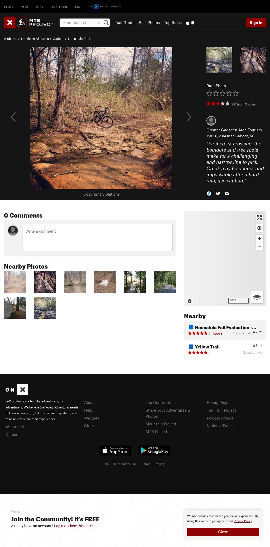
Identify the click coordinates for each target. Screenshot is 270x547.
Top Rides (173, 22)
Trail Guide (124, 22)
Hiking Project (219, 402)
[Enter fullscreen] (259, 218)
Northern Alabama (35, 38)
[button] (208, 193)
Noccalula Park (79, 38)
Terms (146, 464)
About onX (15, 426)
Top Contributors (161, 402)
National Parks (220, 425)
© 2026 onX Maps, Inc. (121, 464)
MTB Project (156, 431)
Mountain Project (161, 423)
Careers (12, 434)
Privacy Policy (243, 521)
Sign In (256, 22)
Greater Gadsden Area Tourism (234, 129)
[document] (223, 525)
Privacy (160, 464)
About (89, 402)
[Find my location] (259, 228)
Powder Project (220, 418)
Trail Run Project (221, 410)
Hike (40, 6)
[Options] (257, 297)
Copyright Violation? (101, 194)
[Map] (225, 258)
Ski (78, 6)
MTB (25, 6)
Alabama (10, 38)
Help (88, 410)
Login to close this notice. (74, 526)
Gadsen (58, 38)
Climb (9, 6)
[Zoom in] (259, 238)
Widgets (91, 418)
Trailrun (59, 6)
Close (223, 531)
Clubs (89, 425)
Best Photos (149, 22)
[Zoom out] (259, 246)
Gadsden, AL (244, 136)
